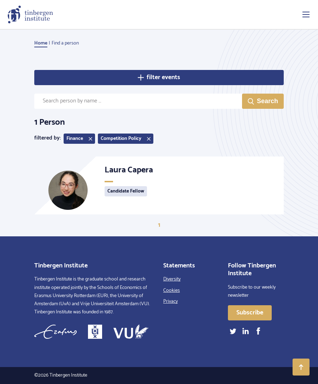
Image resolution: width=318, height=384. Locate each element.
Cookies (171, 290)
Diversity (172, 279)
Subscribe (249, 312)
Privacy (170, 301)
